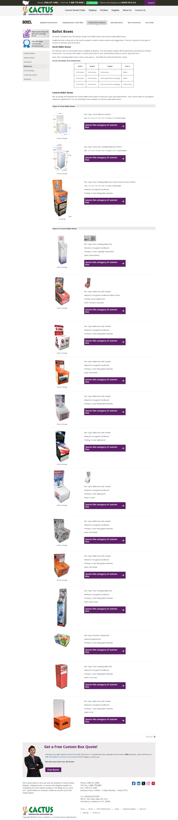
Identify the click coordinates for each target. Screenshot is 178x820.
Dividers (104, 10)
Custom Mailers (29, 53)
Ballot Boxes (28, 66)
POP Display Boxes (104, 809)
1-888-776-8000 (94, 785)
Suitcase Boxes (29, 58)
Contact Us (140, 10)
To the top (149, 737)
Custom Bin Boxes (30, 75)
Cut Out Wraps (29, 71)
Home (82, 809)
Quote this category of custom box (101, 126)
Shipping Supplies (129, 809)
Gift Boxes (27, 79)
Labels (116, 809)
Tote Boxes (28, 62)
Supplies (115, 10)
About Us (127, 10)
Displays (93, 10)
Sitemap (85, 813)
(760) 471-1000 (93, 783)
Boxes (91, 809)
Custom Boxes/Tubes (75, 10)
